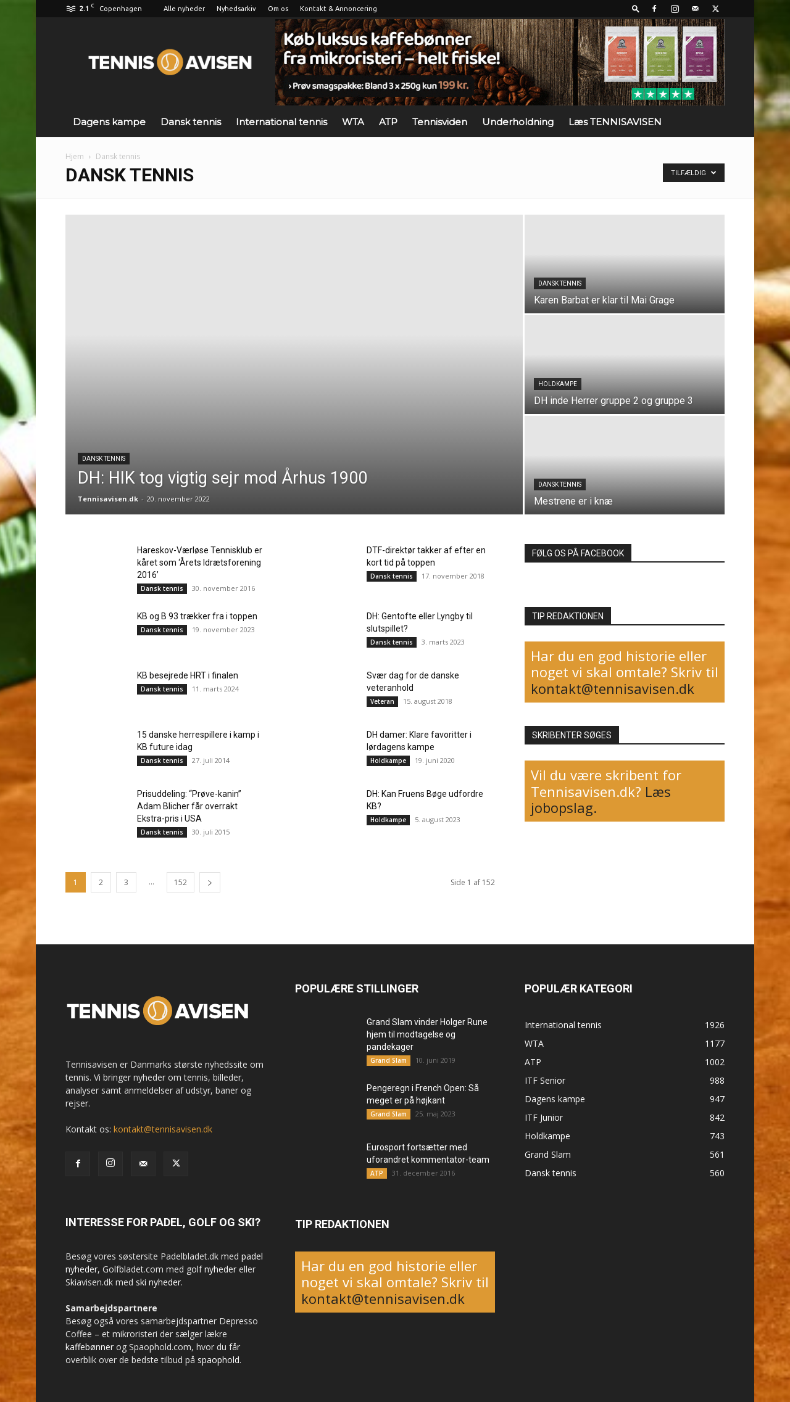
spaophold (218, 1360)
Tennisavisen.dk (108, 498)
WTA (353, 122)
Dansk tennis (190, 122)
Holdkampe (557, 384)
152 (180, 882)
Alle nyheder (184, 8)
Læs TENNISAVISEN (615, 122)
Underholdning (518, 122)
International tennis (281, 122)
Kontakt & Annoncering (338, 8)
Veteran (382, 701)
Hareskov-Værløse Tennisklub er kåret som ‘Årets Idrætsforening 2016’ (199, 562)
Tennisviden (439, 122)
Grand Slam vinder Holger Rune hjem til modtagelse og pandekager (427, 1034)
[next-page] (209, 882)
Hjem (74, 156)
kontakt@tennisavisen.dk (612, 688)
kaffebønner (89, 1347)
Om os (278, 8)
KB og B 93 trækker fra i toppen (197, 616)
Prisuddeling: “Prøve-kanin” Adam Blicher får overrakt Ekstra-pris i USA (189, 806)
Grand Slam (388, 1060)
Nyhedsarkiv (236, 8)
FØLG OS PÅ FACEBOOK (578, 553)
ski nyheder (158, 1282)
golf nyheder (211, 1269)
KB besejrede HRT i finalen (187, 675)
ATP (388, 122)
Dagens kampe (109, 122)
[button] (635, 8)
